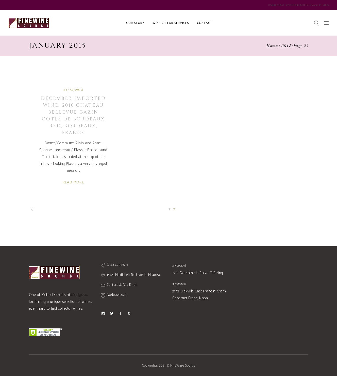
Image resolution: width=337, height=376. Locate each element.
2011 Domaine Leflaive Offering (197, 273)
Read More (73, 182)
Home (272, 46)
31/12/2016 (73, 90)
